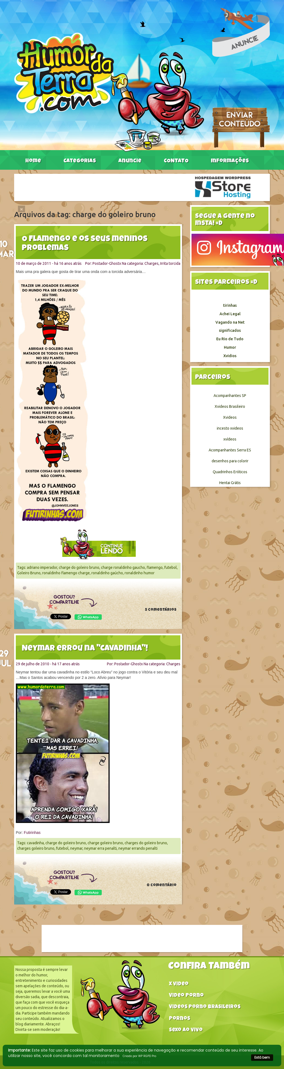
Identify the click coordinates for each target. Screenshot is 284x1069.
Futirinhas (32, 832)
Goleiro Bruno (29, 573)
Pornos (179, 1019)
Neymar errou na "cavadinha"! (85, 649)
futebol (170, 567)
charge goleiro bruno (105, 843)
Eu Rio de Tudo (229, 339)
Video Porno (186, 995)
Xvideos (230, 417)
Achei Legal (230, 314)
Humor (230, 347)
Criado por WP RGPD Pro (139, 1056)
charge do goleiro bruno (79, 567)
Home (33, 161)
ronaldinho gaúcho (107, 573)
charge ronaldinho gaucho (123, 567)
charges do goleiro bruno (146, 843)
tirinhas (230, 305)
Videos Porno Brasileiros (204, 1007)
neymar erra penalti (100, 848)
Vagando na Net (230, 322)
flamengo (155, 567)
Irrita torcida (170, 263)
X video (179, 984)
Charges (151, 263)
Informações (230, 161)
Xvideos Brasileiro (230, 406)
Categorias (79, 161)
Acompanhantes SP (230, 395)
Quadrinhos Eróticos (230, 472)
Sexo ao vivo (186, 1030)
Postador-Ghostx (106, 263)
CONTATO (176, 161)
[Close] (21, 209)
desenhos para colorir (230, 461)
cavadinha (35, 843)
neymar (76, 848)
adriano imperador (42, 567)
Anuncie (129, 161)
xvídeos (229, 439)
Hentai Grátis (230, 483)
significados (230, 330)
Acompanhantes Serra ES (230, 450)
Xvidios (229, 356)
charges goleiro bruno (35, 848)
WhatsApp (88, 617)
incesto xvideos (230, 428)
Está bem (262, 1057)
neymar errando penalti (138, 848)
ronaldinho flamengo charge (66, 573)
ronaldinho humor (140, 573)
